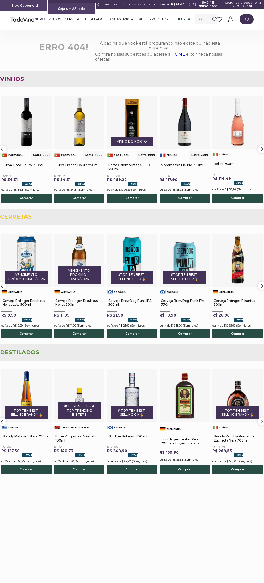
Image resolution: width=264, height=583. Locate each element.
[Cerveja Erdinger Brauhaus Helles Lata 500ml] (26, 286)
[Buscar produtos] (214, 19)
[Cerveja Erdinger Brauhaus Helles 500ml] (79, 286)
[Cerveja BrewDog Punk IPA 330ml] (185, 286)
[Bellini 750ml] (237, 149)
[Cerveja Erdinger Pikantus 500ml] (237, 286)
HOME (178, 54)
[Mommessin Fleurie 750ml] (185, 149)
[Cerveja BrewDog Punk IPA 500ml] (132, 286)
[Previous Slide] (98, 4)
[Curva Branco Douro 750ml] (79, 149)
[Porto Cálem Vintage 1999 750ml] (132, 149)
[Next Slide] (190, 4)
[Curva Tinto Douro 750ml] (26, 149)
